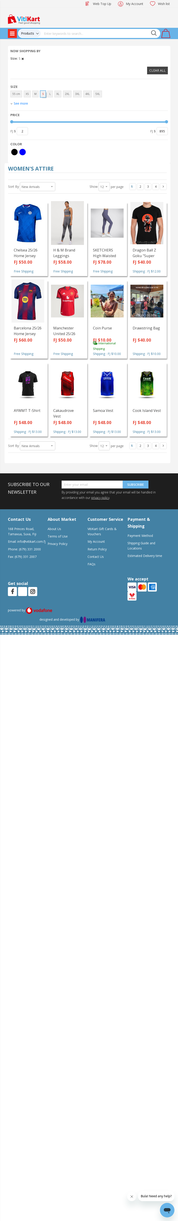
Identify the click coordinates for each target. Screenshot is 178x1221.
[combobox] (100, 33)
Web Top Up (102, 4)
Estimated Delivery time (144, 556)
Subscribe (135, 484)
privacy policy (100, 497)
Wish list (164, 4)
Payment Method (140, 535)
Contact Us (96, 556)
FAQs (91, 564)
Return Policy (97, 549)
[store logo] (24, 19)
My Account (134, 4)
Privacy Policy (57, 544)
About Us (54, 529)
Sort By (13, 186)
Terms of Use (58, 536)
